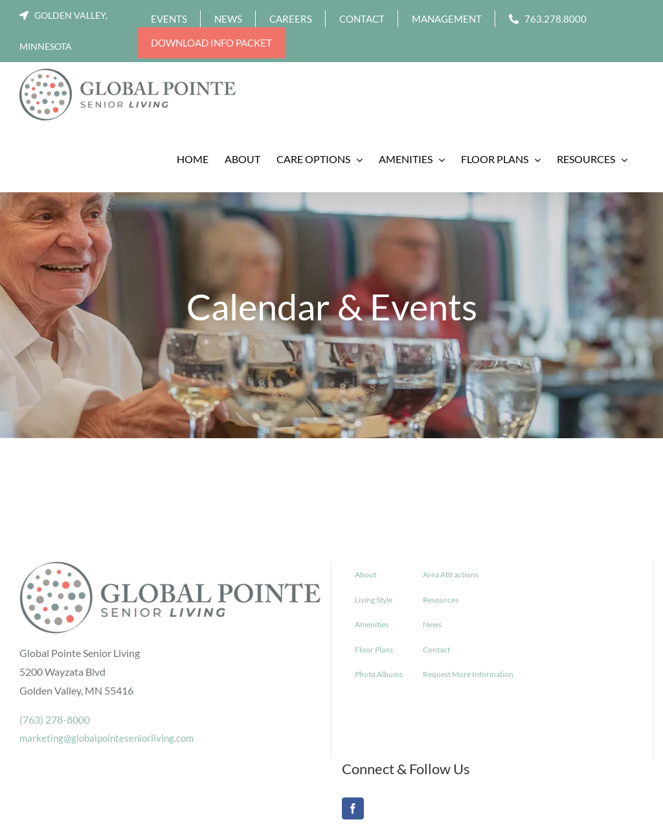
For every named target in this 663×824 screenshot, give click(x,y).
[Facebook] (353, 808)
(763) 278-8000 (54, 719)
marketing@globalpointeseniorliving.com (106, 738)
